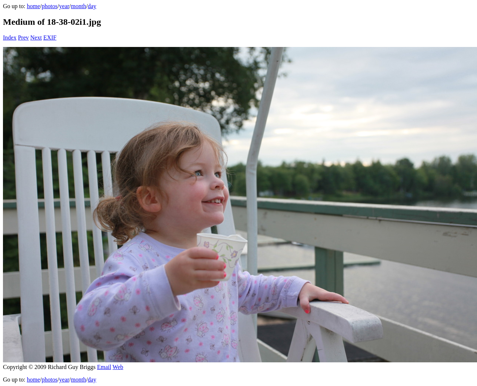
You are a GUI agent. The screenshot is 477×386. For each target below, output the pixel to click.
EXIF (50, 37)
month (78, 6)
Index (9, 37)
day (92, 6)
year (64, 6)
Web (118, 367)
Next (36, 37)
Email (104, 367)
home (33, 6)
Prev (23, 37)
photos (49, 6)
